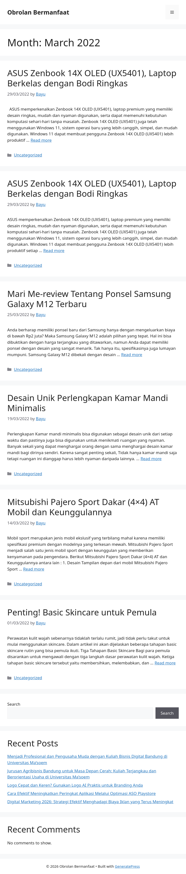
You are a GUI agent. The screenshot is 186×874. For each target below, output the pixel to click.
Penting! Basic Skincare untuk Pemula (82, 612)
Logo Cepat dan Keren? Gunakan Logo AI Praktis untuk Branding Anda (75, 785)
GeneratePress (127, 866)
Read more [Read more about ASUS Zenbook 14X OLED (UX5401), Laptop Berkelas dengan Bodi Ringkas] (41, 140)
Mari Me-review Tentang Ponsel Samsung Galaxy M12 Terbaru (89, 299)
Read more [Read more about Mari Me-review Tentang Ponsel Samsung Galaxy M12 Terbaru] (131, 354)
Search (13, 704)
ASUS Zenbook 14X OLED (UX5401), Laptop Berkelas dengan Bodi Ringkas (91, 78)
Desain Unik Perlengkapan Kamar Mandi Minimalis (87, 403)
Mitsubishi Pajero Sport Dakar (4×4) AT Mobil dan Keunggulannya (83, 507)
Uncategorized (28, 155)
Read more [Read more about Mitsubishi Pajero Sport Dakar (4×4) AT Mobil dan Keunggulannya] (33, 569)
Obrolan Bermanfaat (38, 12)
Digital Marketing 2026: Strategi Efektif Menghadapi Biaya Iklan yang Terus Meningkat (90, 801)
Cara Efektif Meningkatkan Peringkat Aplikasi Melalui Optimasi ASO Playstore (81, 793)
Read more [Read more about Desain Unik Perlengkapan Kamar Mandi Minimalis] (151, 458)
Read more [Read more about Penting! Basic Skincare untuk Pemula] (165, 663)
